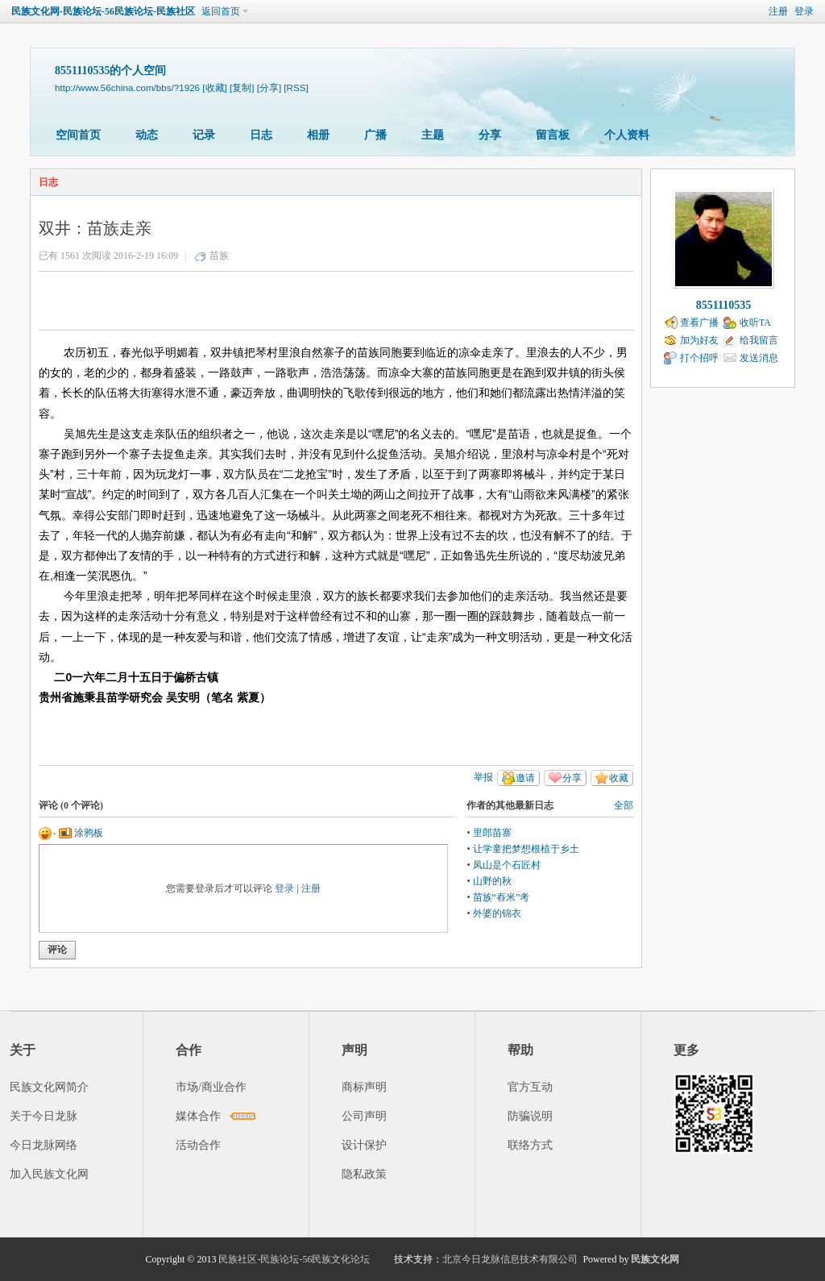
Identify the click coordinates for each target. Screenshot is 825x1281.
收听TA (755, 322)
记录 (204, 135)
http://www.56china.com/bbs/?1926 (127, 87)
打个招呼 (699, 358)
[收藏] (214, 87)
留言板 (553, 135)
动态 (146, 135)
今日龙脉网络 (43, 1145)
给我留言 (759, 340)
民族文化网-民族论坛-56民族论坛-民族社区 (103, 11)
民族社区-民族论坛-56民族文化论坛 (294, 1259)
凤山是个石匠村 (507, 865)
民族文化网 (655, 1259)
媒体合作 (198, 1116)
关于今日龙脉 (43, 1116)
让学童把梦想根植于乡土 (526, 849)
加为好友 (699, 340)
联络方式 (530, 1145)
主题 (432, 135)
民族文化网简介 (49, 1087)
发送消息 (759, 358)
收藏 (618, 778)
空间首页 (78, 135)
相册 (318, 135)
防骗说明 (530, 1116)
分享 (490, 135)
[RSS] (296, 87)
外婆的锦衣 (497, 913)
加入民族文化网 (49, 1174)
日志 (261, 135)
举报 (483, 777)
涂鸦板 (81, 832)
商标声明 (364, 1087)
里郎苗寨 (492, 832)
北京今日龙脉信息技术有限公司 (510, 1259)
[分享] (269, 87)
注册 (778, 11)
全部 (623, 805)
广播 (375, 135)
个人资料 (626, 135)
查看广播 (699, 322)
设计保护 (364, 1145)
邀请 (525, 778)
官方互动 (530, 1087)
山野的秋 (492, 881)
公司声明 (364, 1116)
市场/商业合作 (211, 1087)
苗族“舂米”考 (501, 897)
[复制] (242, 87)
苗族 (219, 255)
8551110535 (723, 305)
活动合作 (198, 1145)
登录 (804, 11)
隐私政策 (364, 1174)
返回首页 (220, 11)
